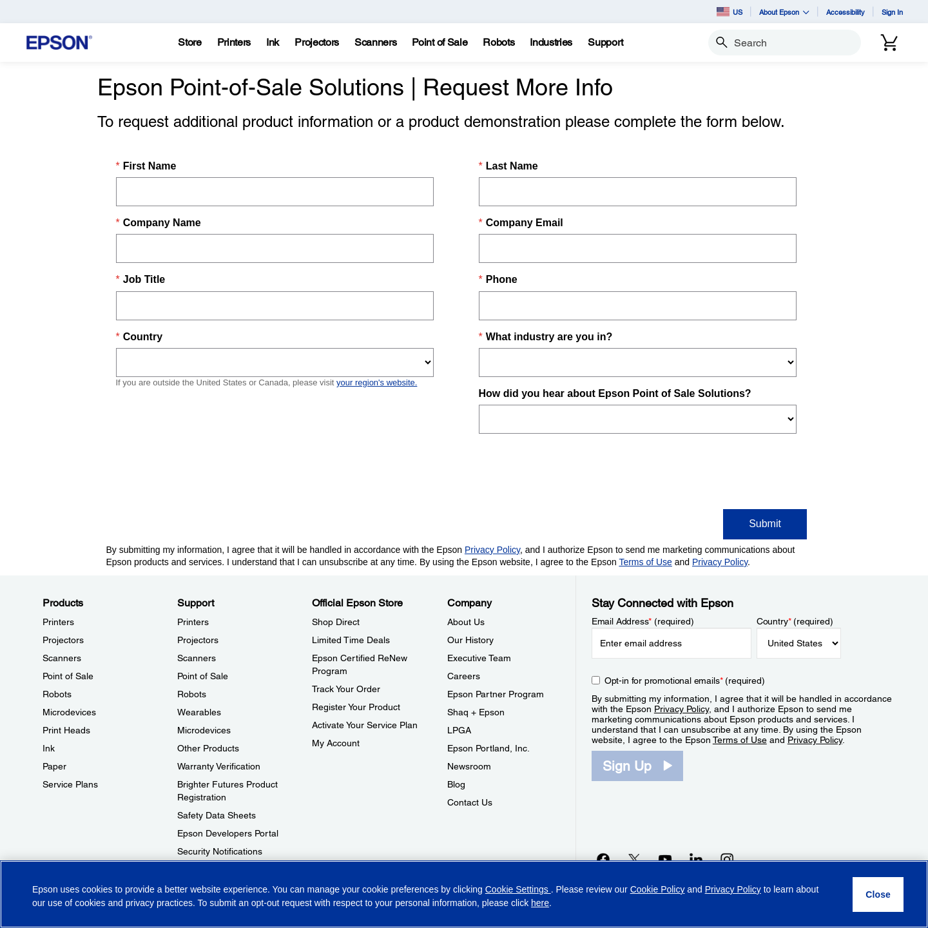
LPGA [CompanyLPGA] (459, 730)
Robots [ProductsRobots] (57, 694)
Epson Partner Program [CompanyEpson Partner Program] (495, 694)
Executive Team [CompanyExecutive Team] (479, 658)
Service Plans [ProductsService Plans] (70, 784)
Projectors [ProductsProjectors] (63, 640)
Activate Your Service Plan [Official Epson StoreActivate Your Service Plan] (365, 725)
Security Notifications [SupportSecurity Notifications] (219, 851)
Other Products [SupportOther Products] (208, 748)
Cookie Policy (657, 889)
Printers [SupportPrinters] (193, 622)
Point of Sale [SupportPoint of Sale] (202, 676)
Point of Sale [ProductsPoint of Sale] (68, 676)
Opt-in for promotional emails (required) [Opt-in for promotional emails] (684, 680)
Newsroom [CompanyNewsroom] (469, 766)
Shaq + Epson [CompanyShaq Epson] (476, 712)
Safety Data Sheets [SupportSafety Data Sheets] (216, 815)
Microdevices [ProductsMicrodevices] (69, 712)
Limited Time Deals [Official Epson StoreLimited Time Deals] (351, 640)
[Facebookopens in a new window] (603, 859)
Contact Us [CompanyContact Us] (469, 802)
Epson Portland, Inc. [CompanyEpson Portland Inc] (488, 748)
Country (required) (795, 621)
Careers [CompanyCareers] (463, 676)
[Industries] (551, 42)
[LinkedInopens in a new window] (696, 859)
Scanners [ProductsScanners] (62, 658)
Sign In (892, 12)
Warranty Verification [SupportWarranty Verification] (218, 766)
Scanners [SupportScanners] (196, 658)
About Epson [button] (784, 12)
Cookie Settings (518, 889)
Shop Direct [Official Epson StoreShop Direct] (336, 622)
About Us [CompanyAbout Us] (466, 622)
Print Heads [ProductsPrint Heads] (66, 730)
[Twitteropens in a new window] (634, 859)
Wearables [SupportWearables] (199, 712)
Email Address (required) (643, 621)
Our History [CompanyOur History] (470, 640)
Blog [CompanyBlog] (456, 784)
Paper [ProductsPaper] (54, 766)
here (540, 903)
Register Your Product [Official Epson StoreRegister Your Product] (356, 707)
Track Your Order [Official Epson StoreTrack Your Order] (346, 689)
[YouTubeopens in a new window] (665, 859)
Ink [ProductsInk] (49, 748)
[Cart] (889, 42)
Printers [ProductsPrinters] (58, 622)
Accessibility (845, 12)
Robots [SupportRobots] (191, 694)
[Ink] (272, 42)
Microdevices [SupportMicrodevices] (204, 730)
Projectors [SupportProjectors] (197, 640)
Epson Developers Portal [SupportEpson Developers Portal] (227, 833)
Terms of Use (740, 740)
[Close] (878, 894)
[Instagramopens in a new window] (727, 859)
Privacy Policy (681, 709)
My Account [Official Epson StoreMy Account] (336, 743)
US (729, 11)
